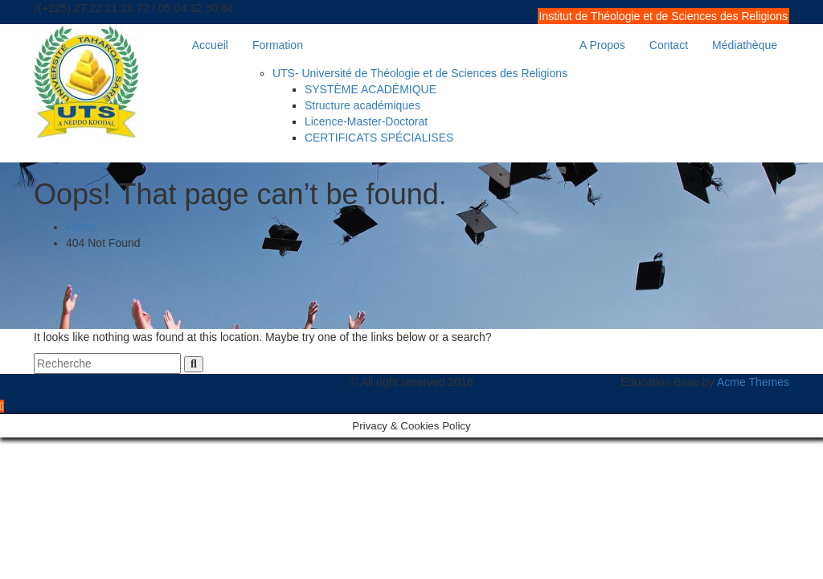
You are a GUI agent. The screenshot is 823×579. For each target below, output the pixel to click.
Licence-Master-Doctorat (366, 121)
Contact (668, 45)
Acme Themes (753, 382)
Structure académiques (362, 105)
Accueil (210, 45)
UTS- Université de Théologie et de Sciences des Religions (419, 73)
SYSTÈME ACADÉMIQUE (370, 89)
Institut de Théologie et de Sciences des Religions (663, 16)
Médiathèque (744, 45)
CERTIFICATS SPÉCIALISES (379, 137)
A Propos (602, 45)
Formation (277, 45)
